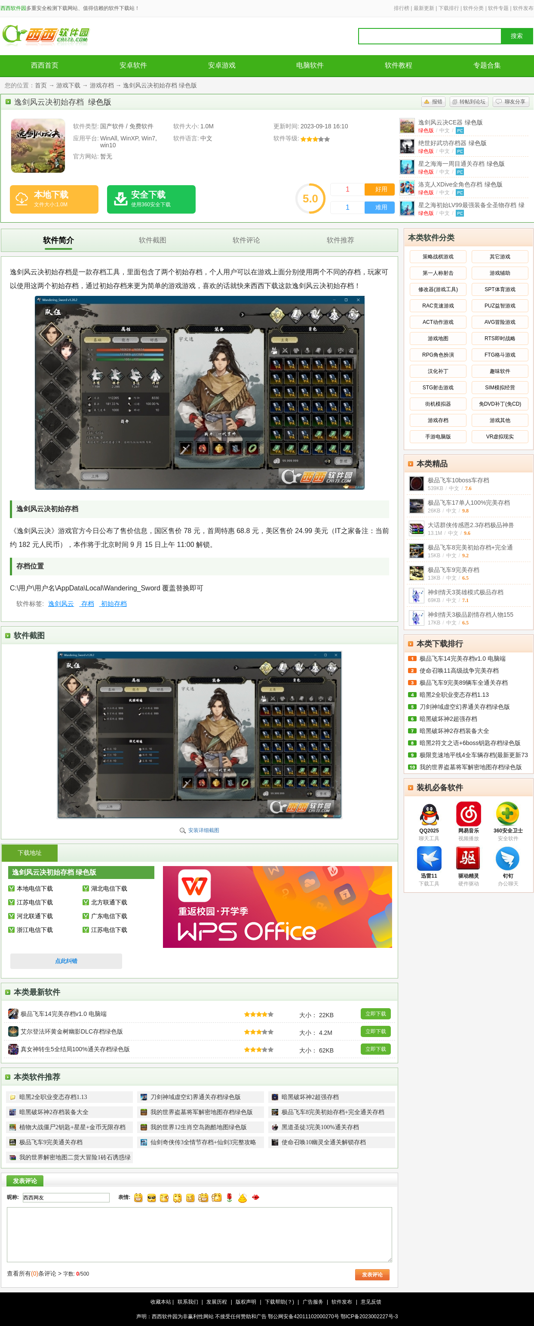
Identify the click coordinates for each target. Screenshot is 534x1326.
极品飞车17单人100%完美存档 (469, 502)
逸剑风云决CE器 (450, 122)
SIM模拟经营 (500, 388)
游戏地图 (438, 338)
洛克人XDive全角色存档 (460, 184)
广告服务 (313, 1302)
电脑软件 (310, 65)
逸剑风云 (61, 603)
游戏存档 (102, 85)
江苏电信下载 (35, 902)
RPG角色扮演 (438, 355)
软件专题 (498, 8)
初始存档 (113, 603)
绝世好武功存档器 (452, 143)
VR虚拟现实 (500, 437)
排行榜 (401, 8)
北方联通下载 (109, 902)
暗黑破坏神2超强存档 (448, 718)
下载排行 (449, 8)
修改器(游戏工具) (438, 289)
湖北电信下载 (109, 888)
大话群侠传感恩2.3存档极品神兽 (471, 525)
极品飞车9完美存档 (453, 569)
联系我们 (188, 1302)
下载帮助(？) (279, 1302)
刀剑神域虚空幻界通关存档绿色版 (465, 706)
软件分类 (473, 8)
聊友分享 (515, 102)
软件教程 (398, 65)
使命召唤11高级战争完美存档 (459, 670)
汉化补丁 (438, 371)
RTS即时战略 (500, 338)
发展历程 (216, 1302)
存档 (86, 603)
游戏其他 (500, 420)
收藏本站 (160, 1302)
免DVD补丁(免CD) (500, 404)
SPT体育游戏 (500, 289)
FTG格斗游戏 (500, 355)
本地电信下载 (35, 888)
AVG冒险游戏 (500, 322)
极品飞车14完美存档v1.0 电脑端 (463, 658)
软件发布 (523, 8)
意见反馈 (371, 1302)
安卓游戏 (222, 65)
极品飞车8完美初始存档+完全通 (470, 547)
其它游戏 (500, 257)
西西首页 (44, 65)
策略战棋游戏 (438, 257)
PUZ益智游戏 (500, 306)
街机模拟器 (438, 404)
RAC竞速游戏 (438, 306)
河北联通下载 (35, 916)
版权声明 (246, 1302)
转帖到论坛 (472, 102)
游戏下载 (68, 85)
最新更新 (424, 8)
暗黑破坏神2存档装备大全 (454, 730)
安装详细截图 (203, 830)
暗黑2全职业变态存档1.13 (454, 694)
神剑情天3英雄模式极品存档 (465, 592)
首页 (41, 85)
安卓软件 (133, 65)
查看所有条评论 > (34, 1273)
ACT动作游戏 (438, 322)
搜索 (517, 36)
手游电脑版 (438, 437)
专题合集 (487, 65)
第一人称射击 (438, 273)
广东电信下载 (109, 916)
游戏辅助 (500, 273)
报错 (437, 102)
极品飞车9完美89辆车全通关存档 (464, 682)
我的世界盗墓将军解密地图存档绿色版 (471, 767)
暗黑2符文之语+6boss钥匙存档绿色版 (470, 742)
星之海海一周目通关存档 (461, 163)
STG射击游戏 (438, 388)
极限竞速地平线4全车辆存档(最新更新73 (474, 755)
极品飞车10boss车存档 (458, 480)
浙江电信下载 (35, 929)
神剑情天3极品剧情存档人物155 (470, 614)
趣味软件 (500, 371)
